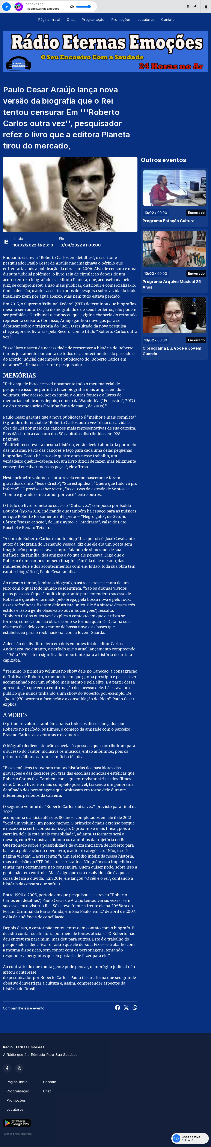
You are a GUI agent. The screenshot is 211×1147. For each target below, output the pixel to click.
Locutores (145, 19)
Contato (168, 19)
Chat (71, 19)
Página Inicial (49, 19)
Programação (92, 19)
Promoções (121, 19)
